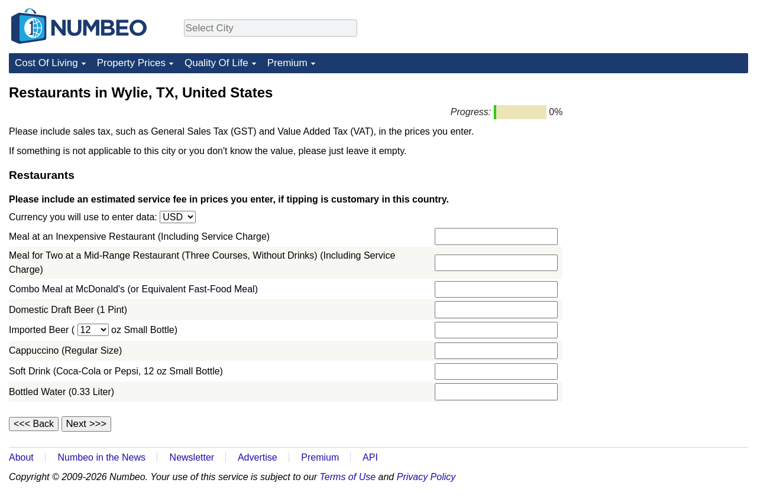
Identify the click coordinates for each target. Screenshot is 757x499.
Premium (287, 63)
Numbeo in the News (101, 457)
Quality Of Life (216, 63)
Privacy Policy (426, 477)
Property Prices (131, 63)
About (21, 457)
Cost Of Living (46, 63)
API (370, 457)
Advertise (257, 457)
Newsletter (192, 457)
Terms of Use (348, 477)
